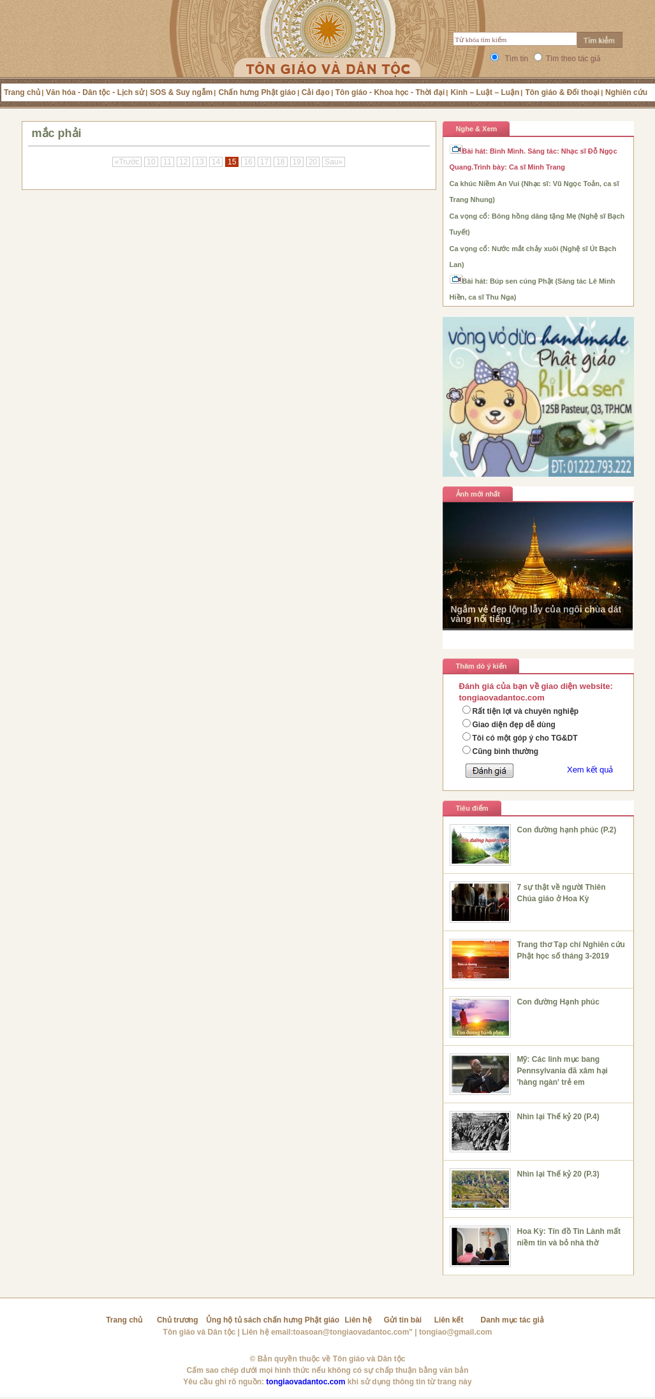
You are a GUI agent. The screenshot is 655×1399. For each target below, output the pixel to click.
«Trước (127, 161)
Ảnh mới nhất (478, 494)
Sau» (333, 161)
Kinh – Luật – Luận (484, 92)
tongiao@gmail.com (455, 1332)
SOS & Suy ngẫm (181, 92)
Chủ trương (177, 1320)
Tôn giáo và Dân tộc (199, 1332)
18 (280, 161)
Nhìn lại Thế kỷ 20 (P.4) (558, 1116)
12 (183, 161)
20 (313, 161)
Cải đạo (316, 92)
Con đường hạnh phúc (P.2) (567, 829)
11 (167, 161)
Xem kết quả (590, 769)
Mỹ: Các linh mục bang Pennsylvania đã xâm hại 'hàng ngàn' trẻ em (562, 1071)
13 (199, 161)
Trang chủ (22, 92)
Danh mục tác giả (512, 1320)
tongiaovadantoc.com (305, 1381)
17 (264, 161)
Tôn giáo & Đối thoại (562, 92)
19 (297, 161)
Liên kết (449, 1320)
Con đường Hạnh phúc (558, 1001)
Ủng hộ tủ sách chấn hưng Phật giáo (272, 1320)
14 (216, 161)
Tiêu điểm (472, 808)
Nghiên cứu (626, 92)
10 (151, 161)
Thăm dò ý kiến (481, 666)
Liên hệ (358, 1320)
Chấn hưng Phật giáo (256, 92)
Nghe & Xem (476, 129)
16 (248, 161)
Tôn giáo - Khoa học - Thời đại (390, 92)
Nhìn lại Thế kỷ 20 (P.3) (558, 1174)
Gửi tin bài (403, 1320)
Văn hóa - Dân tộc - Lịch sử (95, 92)
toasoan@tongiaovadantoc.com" (353, 1332)
